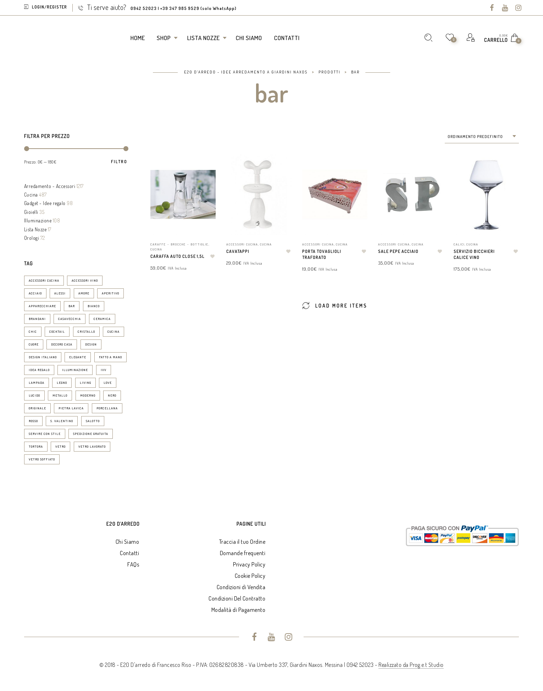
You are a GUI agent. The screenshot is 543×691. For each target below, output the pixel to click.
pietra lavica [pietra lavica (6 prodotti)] (71, 408)
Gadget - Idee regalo (45, 203)
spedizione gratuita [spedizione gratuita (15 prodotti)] (90, 434)
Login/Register (49, 7)
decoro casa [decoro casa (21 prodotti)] (61, 344)
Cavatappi (237, 251)
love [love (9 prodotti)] (108, 383)
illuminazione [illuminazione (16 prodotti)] (75, 370)
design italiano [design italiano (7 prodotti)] (43, 357)
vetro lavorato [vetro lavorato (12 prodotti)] (92, 446)
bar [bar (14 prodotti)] (71, 306)
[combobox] (482, 136)
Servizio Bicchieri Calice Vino (474, 254)
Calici (459, 244)
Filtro (119, 162)
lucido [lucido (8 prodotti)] (34, 395)
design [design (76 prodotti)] (91, 344)
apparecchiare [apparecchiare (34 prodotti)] (42, 306)
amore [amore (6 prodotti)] (83, 293)
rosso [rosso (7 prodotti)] (33, 421)
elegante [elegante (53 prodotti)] (77, 357)
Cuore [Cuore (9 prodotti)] (34, 344)
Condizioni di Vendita (241, 587)
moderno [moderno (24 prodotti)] (87, 395)
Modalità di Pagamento (238, 609)
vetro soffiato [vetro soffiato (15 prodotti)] (42, 459)
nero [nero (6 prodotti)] (112, 395)
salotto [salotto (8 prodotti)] (93, 421)
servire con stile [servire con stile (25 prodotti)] (45, 434)
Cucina (31, 195)
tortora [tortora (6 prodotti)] (36, 446)
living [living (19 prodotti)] (85, 383)
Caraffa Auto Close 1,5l (177, 256)
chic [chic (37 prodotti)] (33, 331)
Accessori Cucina (242, 244)
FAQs (133, 564)
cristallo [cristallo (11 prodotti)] (86, 331)
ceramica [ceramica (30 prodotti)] (102, 319)
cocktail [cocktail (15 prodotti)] (57, 331)
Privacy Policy (249, 564)
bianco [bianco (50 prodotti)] (94, 306)
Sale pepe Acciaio (398, 251)
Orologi (31, 238)
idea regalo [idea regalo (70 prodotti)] (39, 370)
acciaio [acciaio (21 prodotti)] (35, 293)
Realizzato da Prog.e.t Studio (411, 664)
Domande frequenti (243, 553)
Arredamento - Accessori (50, 186)
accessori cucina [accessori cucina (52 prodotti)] (44, 280)
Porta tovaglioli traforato (321, 254)
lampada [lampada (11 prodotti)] (36, 383)
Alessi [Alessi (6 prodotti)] (60, 293)
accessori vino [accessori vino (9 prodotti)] (85, 280)
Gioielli (31, 212)
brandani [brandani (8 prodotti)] (37, 319)
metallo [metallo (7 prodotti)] (59, 395)
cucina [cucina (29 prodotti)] (113, 331)
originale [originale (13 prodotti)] (37, 408)
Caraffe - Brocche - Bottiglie (179, 244)
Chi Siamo (127, 541)
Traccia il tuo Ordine (242, 541)
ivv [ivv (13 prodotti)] (103, 370)
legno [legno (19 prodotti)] (62, 383)
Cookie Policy (250, 575)
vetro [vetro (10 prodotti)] (60, 446)
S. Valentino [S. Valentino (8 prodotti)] (61, 421)
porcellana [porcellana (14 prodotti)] (107, 408)
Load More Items (334, 305)
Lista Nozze (35, 229)
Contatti (129, 553)
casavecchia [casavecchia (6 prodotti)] (69, 319)
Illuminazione (38, 220)
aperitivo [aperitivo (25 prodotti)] (110, 293)
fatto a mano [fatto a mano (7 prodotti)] (110, 357)
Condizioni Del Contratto (237, 598)
